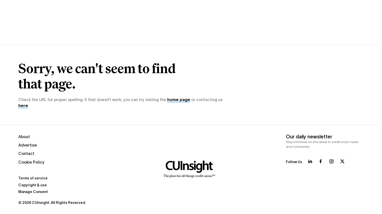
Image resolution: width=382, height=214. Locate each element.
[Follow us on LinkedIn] (310, 161)
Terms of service (33, 178)
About (24, 136)
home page (178, 99)
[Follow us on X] (342, 161)
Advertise (27, 145)
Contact (26, 153)
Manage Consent (33, 192)
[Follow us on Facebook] (320, 161)
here (23, 105)
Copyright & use (32, 185)
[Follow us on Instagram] (331, 161)
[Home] (189, 169)
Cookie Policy (31, 162)
